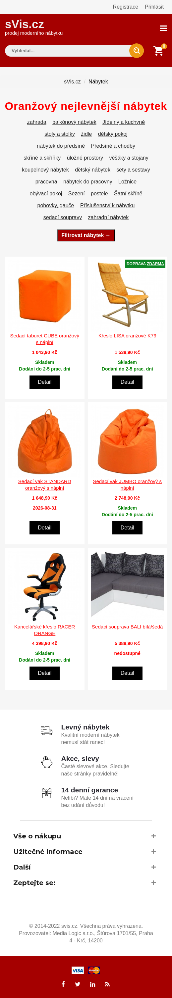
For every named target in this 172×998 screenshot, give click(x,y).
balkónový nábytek (74, 121)
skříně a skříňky (42, 157)
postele (99, 193)
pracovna (46, 181)
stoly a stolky (59, 133)
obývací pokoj (46, 193)
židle (86, 133)
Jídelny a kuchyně (123, 121)
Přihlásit (154, 7)
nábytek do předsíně (61, 145)
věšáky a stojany (128, 157)
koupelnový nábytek (45, 169)
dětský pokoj (113, 133)
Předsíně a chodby (113, 145)
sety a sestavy (133, 169)
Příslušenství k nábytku (107, 205)
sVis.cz (34, 26)
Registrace (125, 7)
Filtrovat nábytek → (85, 234)
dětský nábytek (92, 169)
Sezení (76, 193)
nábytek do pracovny (87, 181)
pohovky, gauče (55, 205)
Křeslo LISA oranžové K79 (127, 335)
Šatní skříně (128, 193)
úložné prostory (85, 157)
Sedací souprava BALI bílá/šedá (127, 626)
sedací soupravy (62, 217)
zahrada (36, 121)
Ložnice (127, 181)
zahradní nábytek (108, 217)
